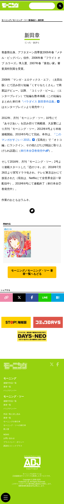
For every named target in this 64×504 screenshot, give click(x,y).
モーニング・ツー (13, 396)
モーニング (9, 378)
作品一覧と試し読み (11, 414)
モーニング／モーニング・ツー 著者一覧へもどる (32, 272)
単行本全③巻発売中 (35, 150)
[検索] (41, 6)
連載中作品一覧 (10, 383)
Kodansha (22, 482)
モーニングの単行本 (11, 421)
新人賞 (6, 429)
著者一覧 (7, 387)
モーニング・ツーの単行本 (14, 425)
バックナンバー (10, 390)
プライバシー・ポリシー (13, 442)
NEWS (6, 434)
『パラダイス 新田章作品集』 (40, 101)
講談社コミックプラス (12, 446)
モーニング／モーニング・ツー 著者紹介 (19, 20)
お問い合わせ (9, 438)
